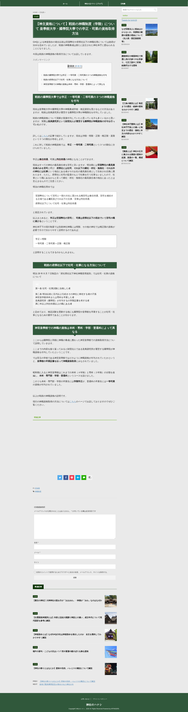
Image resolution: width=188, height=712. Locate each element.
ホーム (65, 4)
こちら (44, 136)
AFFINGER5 (115, 709)
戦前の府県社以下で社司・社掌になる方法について (65, 80)
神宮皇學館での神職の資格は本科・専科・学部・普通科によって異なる (74, 84)
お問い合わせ (85, 699)
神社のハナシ (94, 705)
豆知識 (122, 4)
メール (37, 552)
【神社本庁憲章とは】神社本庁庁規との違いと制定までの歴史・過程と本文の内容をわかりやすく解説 (132, 130)
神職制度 (38, 491)
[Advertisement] (75, 446)
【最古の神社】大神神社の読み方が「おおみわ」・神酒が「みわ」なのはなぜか (68, 600)
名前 (36, 543)
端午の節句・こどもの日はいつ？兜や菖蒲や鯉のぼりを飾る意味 (60, 651)
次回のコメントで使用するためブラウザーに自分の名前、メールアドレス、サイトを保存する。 (72, 572)
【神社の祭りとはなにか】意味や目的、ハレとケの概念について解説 (62, 668)
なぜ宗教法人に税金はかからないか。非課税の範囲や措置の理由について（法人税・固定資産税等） (132, 35)
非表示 (78, 66)
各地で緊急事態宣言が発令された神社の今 (56, 684)
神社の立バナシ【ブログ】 (94, 4)
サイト (36, 562)
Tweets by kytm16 (129, 20)
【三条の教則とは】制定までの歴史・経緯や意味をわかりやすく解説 (132, 106)
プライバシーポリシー (100, 699)
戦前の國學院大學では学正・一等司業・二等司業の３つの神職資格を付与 (75, 75)
